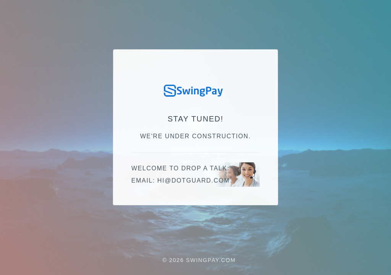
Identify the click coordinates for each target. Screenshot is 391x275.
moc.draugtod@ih (193, 181)
